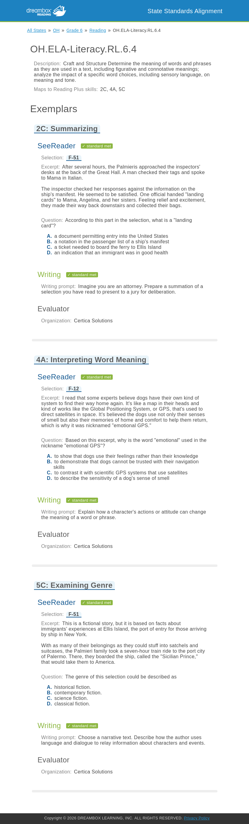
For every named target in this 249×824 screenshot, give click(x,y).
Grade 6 (74, 30)
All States (36, 30)
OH (56, 30)
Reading (97, 30)
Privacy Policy (196, 818)
